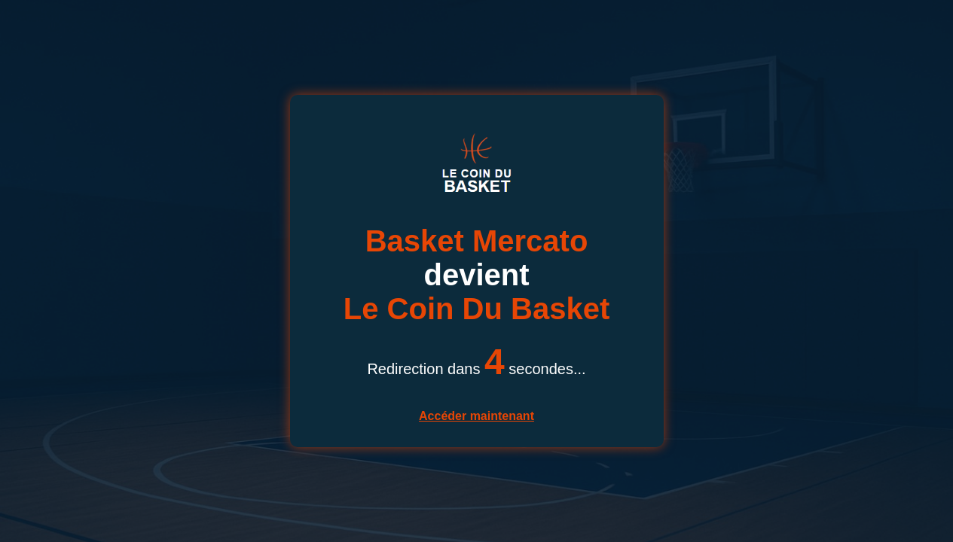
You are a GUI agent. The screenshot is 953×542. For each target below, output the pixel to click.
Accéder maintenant (476, 416)
